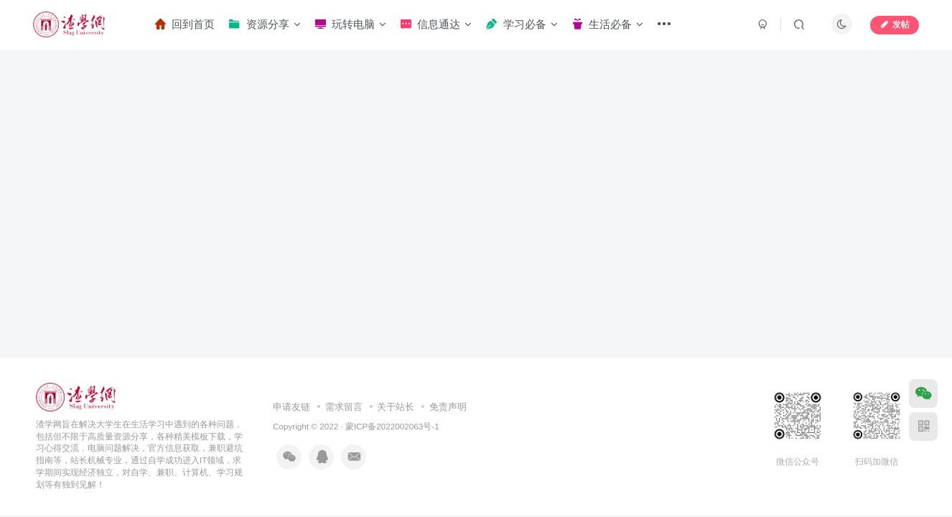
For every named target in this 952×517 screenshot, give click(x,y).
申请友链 (291, 406)
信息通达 (436, 24)
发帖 (894, 24)
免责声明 (448, 406)
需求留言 (344, 406)
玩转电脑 (350, 24)
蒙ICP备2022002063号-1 (392, 426)
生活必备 (607, 24)
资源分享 (264, 24)
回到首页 (185, 24)
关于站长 (395, 406)
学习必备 (521, 24)
